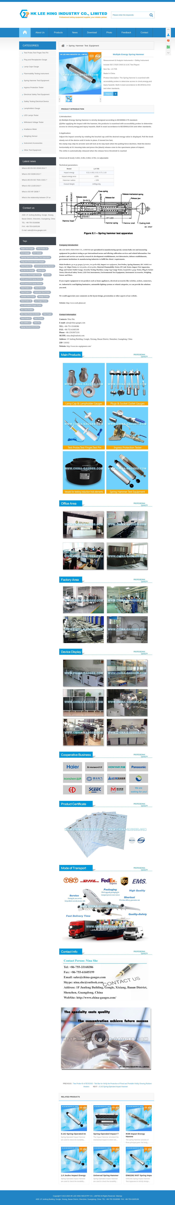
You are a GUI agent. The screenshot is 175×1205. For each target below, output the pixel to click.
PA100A (47, 275)
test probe (93, 264)
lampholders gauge (129, 270)
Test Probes (38, 318)
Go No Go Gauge (27, 270)
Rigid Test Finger (27, 249)
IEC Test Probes (27, 310)
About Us (40, 32)
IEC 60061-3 (25, 323)
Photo (109, 32)
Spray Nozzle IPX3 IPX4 (30, 327)
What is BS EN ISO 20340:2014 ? (34, 168)
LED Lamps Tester (31, 115)
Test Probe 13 (26, 288)
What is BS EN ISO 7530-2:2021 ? (34, 180)
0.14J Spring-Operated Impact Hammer (113, 1087)
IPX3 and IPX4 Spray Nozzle (31, 283)
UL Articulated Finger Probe (31, 305)
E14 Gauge (25, 253)
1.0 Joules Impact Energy (73, 1175)
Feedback (126, 32)
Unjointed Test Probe (41, 292)
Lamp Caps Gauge (31, 67)
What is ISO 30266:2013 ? (31, 174)
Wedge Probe (43, 297)
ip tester (86, 264)
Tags (25, 241)
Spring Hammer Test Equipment (36, 80)
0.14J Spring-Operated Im (73, 1134)
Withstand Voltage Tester (34, 122)
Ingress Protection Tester (34, 87)
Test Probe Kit (26, 266)
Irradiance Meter (30, 129)
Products (58, 32)
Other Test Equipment (32, 150)
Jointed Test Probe (28, 297)
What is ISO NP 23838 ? (31, 192)
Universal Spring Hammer (44, 266)
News (75, 32)
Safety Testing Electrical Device (36, 101)
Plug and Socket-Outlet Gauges (32, 262)
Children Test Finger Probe (31, 275)
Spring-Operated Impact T (106, 1134)
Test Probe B (25, 318)
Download (92, 32)
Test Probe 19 (26, 301)
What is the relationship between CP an (36, 198)
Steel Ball (41, 270)
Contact (144, 32)
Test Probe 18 (42, 249)
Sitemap (119, 1196)
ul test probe (92, 267)
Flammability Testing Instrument (36, 74)
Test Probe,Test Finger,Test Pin (36, 53)
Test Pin (37, 323)
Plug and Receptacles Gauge (35, 60)
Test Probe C (25, 292)
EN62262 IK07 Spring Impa (139, 1175)
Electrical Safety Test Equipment (36, 94)
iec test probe (82, 267)
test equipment (112, 264)
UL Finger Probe (41, 301)
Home (25, 34)
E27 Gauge (37, 253)
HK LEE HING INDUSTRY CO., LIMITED (75, 250)
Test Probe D (39, 288)
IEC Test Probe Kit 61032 (30, 314)
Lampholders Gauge (32, 108)
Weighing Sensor (30, 136)
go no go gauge (77, 264)
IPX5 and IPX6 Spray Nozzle (31, 279)
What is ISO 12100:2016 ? (31, 186)
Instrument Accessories (33, 143)
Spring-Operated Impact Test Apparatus (35, 257)
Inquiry (109, 94)
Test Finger (47, 314)
